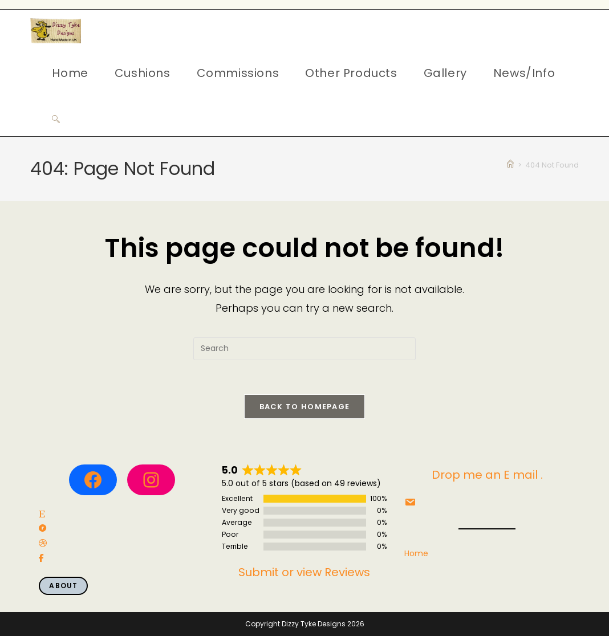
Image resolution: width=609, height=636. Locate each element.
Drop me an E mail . (487, 475)
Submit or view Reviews (304, 572)
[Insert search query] (304, 348)
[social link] (42, 514)
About (63, 585)
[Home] (510, 165)
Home (416, 553)
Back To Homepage (304, 406)
